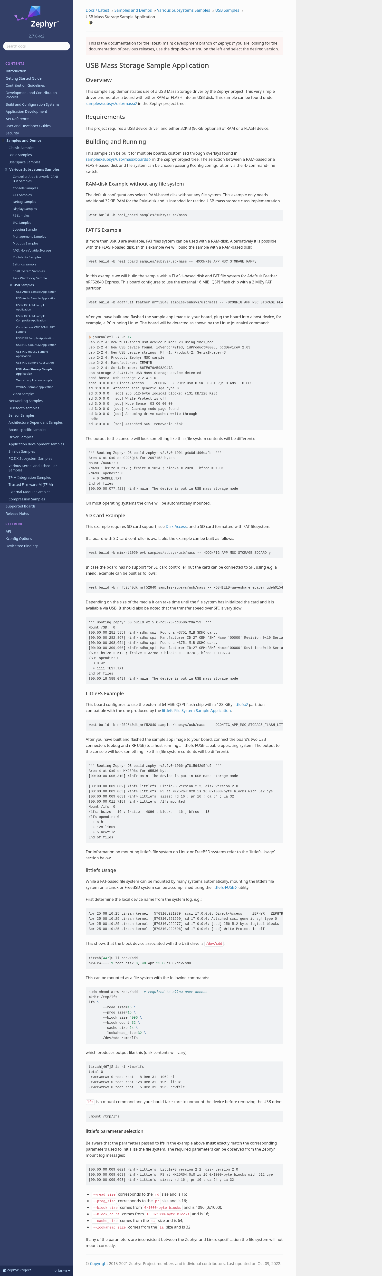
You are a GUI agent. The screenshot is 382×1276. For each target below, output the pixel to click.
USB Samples (22, 285)
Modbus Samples (25, 243)
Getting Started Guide (23, 78)
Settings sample (24, 264)
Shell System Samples (29, 271)
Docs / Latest (97, 10)
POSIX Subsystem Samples (30, 458)
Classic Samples (21, 147)
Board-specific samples (27, 429)
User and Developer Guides (28, 125)
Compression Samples (27, 499)
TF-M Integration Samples (30, 477)
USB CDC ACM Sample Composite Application (31, 318)
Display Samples (25, 208)
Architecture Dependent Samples (36, 422)
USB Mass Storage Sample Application (34, 371)
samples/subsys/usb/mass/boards (117, 159)
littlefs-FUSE (223, 887)
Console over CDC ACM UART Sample (35, 329)
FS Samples (21, 215)
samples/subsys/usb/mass (110, 103)
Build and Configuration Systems (32, 104)
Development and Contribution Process (31, 94)
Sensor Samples (22, 415)
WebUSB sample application (34, 387)
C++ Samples (22, 195)
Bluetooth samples (24, 408)
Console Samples (25, 188)
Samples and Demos (21, 140)
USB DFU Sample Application (35, 338)
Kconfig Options (19, 538)
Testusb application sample (34, 380)
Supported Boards (21, 506)
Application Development (26, 111)
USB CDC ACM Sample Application (31, 307)
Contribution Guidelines (25, 85)
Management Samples (29, 236)
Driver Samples (21, 437)
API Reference (17, 118)
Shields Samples (22, 451)
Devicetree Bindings (22, 546)
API (8, 531)
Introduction (16, 71)
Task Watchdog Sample (30, 278)
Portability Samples (27, 257)
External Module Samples (29, 491)
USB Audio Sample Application (36, 291)
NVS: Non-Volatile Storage (32, 250)
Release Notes (17, 513)
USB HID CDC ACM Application (36, 345)
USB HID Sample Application (35, 362)
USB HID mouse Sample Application (32, 354)
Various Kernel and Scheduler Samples (33, 467)
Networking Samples (26, 400)
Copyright (99, 1263)
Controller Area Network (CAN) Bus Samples (35, 178)
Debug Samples (24, 201)
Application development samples (36, 444)
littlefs (239, 704)
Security (12, 133)
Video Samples (23, 394)
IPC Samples (22, 222)
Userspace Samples (24, 162)
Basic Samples (20, 154)
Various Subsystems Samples (32, 169)
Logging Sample (25, 229)
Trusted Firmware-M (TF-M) (31, 484)
